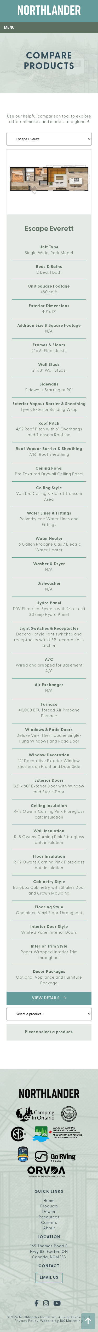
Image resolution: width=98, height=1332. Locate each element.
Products (49, 1206)
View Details (49, 998)
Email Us (49, 1278)
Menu (9, 28)
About (49, 1228)
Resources (49, 1217)
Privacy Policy (26, 1321)
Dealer (49, 1212)
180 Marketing (71, 1321)
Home (49, 1201)
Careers (49, 1223)
